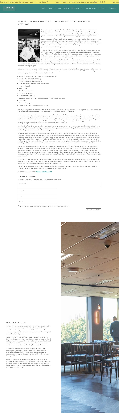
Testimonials (76, 8)
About (43, 8)
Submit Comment (93, 209)
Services (52, 8)
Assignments (63, 8)
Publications (90, 8)
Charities (102, 8)
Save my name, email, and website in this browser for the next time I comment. (44, 206)
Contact (112, 8)
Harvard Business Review (44, 171)
